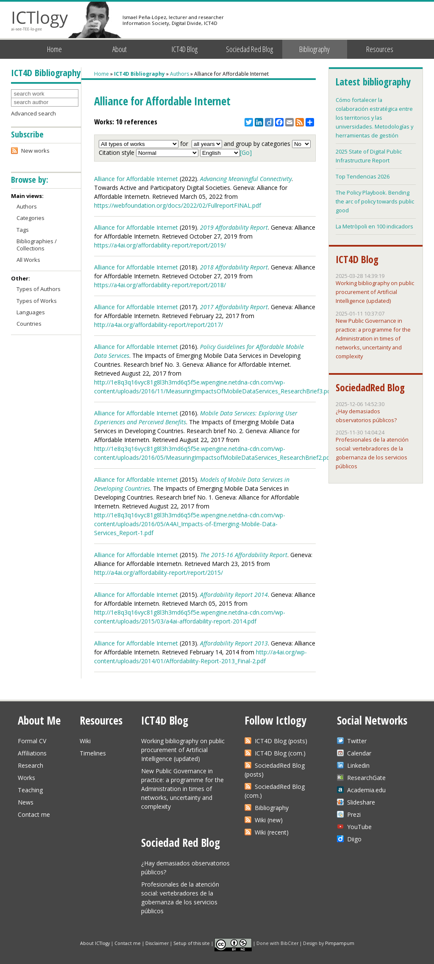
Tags (23, 229)
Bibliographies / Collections (37, 244)
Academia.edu (366, 790)
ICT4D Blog (185, 49)
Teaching (30, 790)
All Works (28, 260)
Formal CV (32, 741)
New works (35, 150)
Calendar (359, 753)
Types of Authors (39, 289)
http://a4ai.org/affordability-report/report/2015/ (158, 573)
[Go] (246, 152)
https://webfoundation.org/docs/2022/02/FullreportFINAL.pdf (177, 205)
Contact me (34, 814)
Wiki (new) (269, 820)
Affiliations (32, 753)
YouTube (359, 827)
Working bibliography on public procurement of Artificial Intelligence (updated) (375, 292)
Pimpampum (339, 943)
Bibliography (314, 49)
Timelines (93, 753)
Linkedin (358, 765)
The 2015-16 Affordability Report (243, 555)
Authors (179, 73)
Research (30, 765)
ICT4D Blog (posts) (281, 741)
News (25, 802)
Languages (31, 312)
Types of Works (37, 301)
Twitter (357, 741)
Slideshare (361, 802)
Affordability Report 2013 (234, 643)
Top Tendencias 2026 (362, 176)
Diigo (354, 839)
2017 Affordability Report (234, 307)
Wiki (85, 741)
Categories (31, 218)
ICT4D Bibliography (139, 73)
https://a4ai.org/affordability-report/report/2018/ (160, 285)
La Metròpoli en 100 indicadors (374, 226)
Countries (29, 323)
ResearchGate (366, 778)
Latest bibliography (373, 81)
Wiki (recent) (272, 832)
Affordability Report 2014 (234, 594)
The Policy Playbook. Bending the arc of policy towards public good (375, 201)
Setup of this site (191, 943)
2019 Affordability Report (234, 227)
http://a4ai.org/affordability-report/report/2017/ (158, 325)
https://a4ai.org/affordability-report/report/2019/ (160, 245)
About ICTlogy (95, 943)
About (119, 49)
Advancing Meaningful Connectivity (246, 179)
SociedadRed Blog (370, 387)
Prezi (354, 814)
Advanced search (33, 113)
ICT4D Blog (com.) (280, 753)
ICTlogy (39, 21)
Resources (379, 49)
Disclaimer (157, 943)
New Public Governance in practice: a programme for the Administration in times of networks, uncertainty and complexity (373, 338)
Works (26, 778)
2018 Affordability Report (234, 267)
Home (54, 49)
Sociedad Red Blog (249, 49)
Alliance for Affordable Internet (136, 179)
